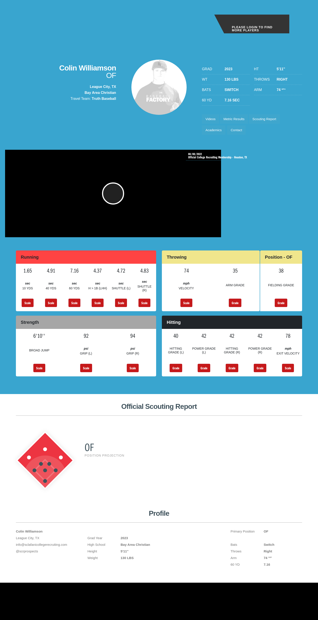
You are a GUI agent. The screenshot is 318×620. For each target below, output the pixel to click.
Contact (239, 132)
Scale (28, 310)
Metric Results (236, 119)
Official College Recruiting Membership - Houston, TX (246, 158)
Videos (211, 119)
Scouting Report (269, 119)
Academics (214, 132)
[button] (104, 198)
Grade (235, 310)
